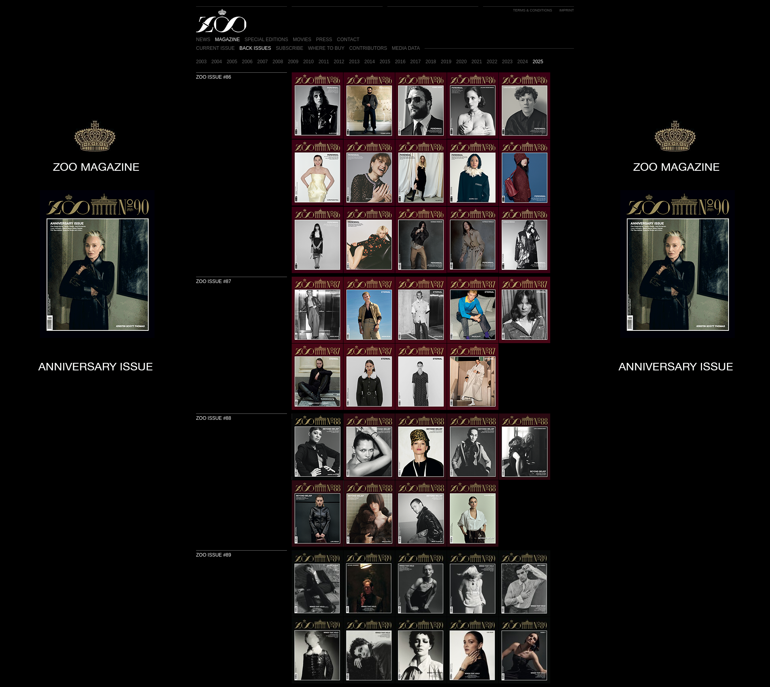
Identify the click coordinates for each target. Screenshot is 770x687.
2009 (293, 61)
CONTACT (348, 39)
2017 (415, 61)
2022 (492, 61)
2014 (369, 61)
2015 (384, 61)
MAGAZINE (227, 39)
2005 (231, 61)
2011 (324, 61)
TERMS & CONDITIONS (532, 10)
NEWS (203, 39)
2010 (308, 61)
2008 (278, 61)
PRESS (324, 39)
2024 (522, 61)
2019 (446, 61)
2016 (400, 61)
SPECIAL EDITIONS (266, 39)
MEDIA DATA (406, 48)
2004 (216, 61)
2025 (537, 61)
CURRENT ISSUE (215, 48)
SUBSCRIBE (289, 48)
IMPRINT (566, 10)
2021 (477, 61)
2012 (339, 61)
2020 (461, 61)
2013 (354, 61)
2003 (201, 61)
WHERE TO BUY (326, 48)
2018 (431, 61)
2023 (507, 61)
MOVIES (302, 39)
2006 (247, 61)
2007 (262, 61)
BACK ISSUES (255, 48)
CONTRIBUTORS (368, 48)
